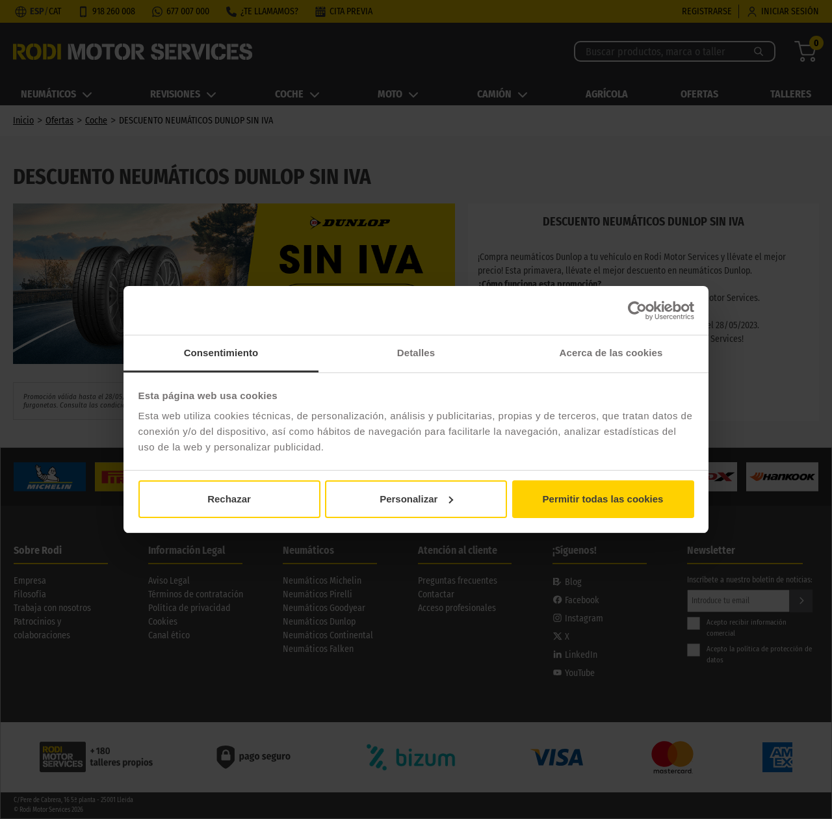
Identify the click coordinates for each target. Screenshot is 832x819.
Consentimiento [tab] (221, 352)
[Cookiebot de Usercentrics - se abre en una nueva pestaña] (637, 310)
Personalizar (416, 498)
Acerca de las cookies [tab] (611, 352)
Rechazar (229, 498)
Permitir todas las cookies (603, 498)
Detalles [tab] (416, 352)
